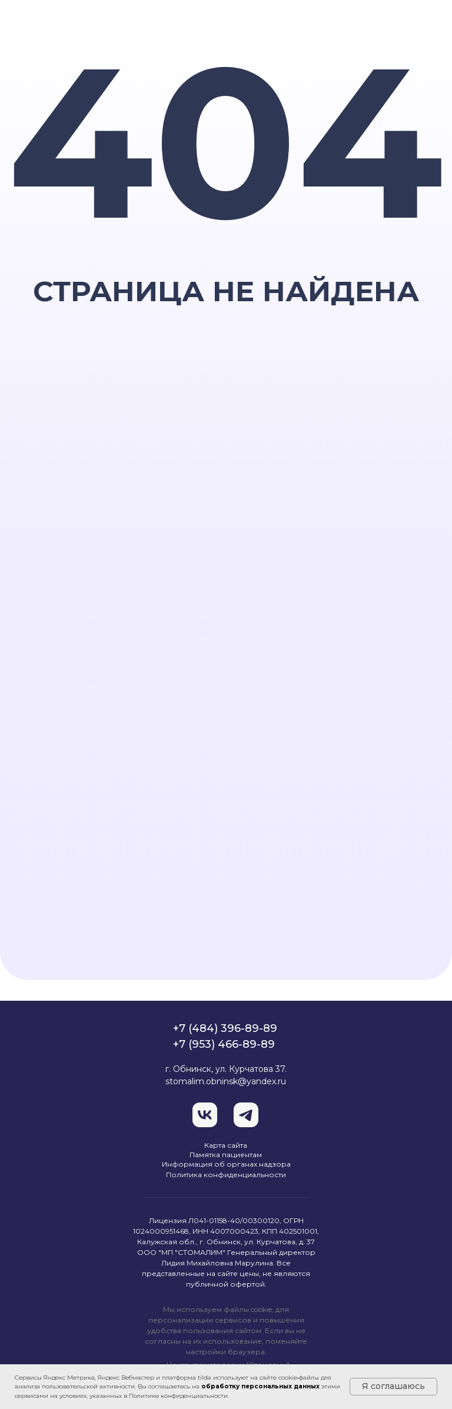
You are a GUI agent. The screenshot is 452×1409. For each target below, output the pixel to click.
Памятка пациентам (226, 1154)
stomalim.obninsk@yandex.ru (225, 1081)
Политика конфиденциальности (226, 1174)
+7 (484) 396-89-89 (225, 1028)
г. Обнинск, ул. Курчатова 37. (226, 1069)
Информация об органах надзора (226, 1164)
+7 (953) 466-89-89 (224, 1044)
